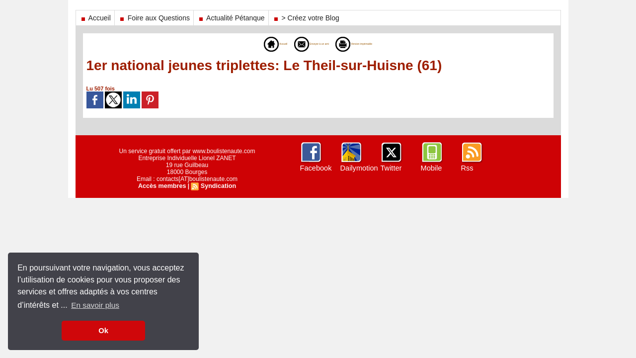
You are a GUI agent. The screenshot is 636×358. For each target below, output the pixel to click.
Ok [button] (103, 331)
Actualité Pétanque (231, 18)
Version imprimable (373, 43)
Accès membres (163, 185)
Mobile (431, 168)
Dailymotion (358, 168)
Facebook (315, 168)
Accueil (95, 18)
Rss (467, 168)
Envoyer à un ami (302, 43)
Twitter (391, 168)
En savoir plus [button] (96, 305)
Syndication (217, 185)
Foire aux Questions (154, 18)
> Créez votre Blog (305, 18)
